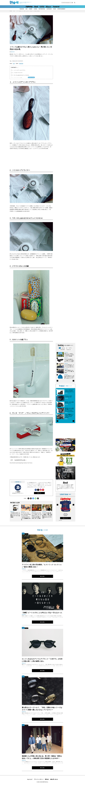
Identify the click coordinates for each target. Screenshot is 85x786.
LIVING (35, 8)
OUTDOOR (49, 8)
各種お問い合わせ (54, 779)
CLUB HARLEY (62, 349)
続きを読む (42, 576)
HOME (11, 11)
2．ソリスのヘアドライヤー (17, 73)
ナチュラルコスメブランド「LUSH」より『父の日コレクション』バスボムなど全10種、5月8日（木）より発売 (36, 516)
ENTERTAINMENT (61, 8)
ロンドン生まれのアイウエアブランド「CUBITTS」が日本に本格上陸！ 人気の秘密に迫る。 (42, 660)
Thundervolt (68, 349)
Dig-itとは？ (30, 779)
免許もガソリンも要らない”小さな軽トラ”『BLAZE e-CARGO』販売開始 (69, 354)
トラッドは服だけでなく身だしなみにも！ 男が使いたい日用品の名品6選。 (28, 11)
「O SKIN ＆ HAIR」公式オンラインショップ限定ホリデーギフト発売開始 (15, 515)
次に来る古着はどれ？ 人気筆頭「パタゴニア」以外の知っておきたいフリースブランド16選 (69, 377)
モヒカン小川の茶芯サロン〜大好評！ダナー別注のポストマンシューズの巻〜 (69, 360)
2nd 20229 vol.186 (20, 460)
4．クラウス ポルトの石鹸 (16, 78)
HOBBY (30, 8)
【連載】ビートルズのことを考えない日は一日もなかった (42, 612)
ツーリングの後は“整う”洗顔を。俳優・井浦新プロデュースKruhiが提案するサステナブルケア (47, 516)
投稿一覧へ (39, 493)
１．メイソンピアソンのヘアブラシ (18, 70)
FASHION (22, 8)
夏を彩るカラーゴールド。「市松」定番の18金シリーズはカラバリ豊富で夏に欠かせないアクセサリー (42, 708)
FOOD (54, 8)
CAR (26, 8)
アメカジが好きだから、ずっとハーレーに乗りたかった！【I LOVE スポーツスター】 (69, 366)
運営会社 (47, 779)
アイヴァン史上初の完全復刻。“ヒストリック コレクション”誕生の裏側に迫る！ (42, 566)
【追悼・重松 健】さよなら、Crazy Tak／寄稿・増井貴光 (69, 371)
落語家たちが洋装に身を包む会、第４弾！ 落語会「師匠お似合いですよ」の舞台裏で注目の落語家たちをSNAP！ (42, 757)
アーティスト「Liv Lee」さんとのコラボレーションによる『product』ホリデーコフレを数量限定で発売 (26, 516)
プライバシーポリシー (39, 779)
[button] (57, 381)
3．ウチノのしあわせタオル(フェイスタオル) (20, 75)
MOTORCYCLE (42, 8)
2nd (14, 11)
